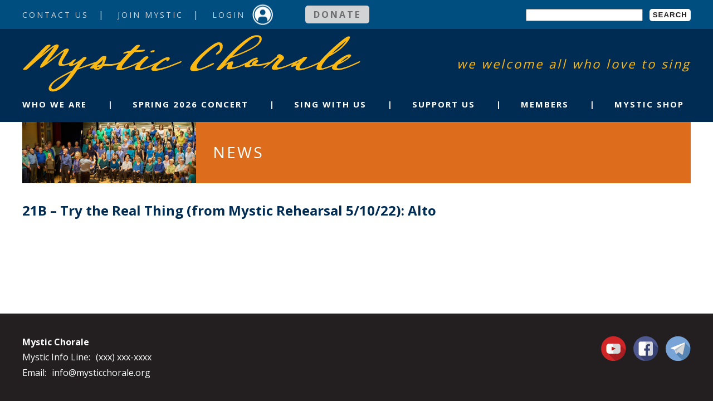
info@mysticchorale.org (101, 372)
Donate (337, 14)
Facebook (645, 342)
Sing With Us (330, 104)
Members (545, 104)
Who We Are (54, 104)
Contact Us (55, 14)
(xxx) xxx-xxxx (124, 357)
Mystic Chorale (86, 46)
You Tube (615, 348)
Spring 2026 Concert (190, 104)
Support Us (443, 104)
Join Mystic (150, 14)
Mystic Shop (649, 104)
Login (228, 14)
